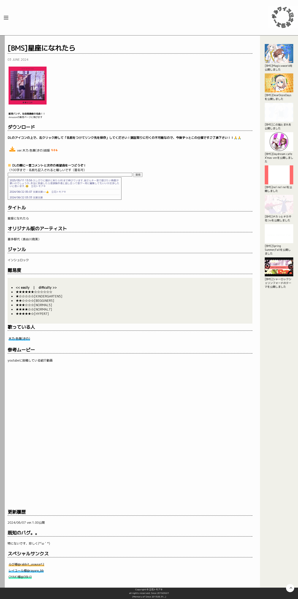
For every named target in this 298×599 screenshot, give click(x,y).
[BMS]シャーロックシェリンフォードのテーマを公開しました (279, 272)
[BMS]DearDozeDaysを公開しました (279, 87)
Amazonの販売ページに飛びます (130, 115)
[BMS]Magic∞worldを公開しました (279, 57)
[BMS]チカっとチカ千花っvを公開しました (279, 208)
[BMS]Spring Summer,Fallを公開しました (279, 239)
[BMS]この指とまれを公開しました (279, 116)
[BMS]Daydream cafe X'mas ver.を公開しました (279, 147)
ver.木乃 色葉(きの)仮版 (33, 149)
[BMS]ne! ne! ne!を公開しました (279, 179)
